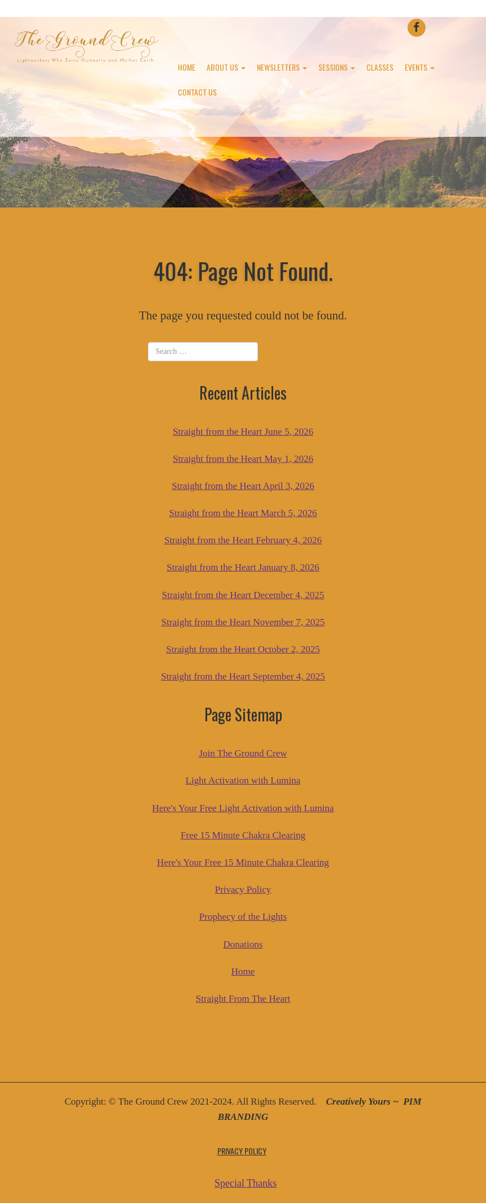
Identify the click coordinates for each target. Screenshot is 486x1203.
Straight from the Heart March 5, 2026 (243, 513)
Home (186, 67)
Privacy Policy (243, 889)
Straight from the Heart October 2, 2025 (242, 649)
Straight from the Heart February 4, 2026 (243, 540)
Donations (243, 944)
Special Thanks (245, 1183)
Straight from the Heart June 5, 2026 (243, 431)
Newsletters (282, 67)
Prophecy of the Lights (243, 916)
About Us (226, 67)
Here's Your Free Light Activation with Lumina (243, 808)
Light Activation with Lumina (243, 780)
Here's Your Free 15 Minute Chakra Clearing (243, 862)
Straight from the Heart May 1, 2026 (243, 458)
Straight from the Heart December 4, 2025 (243, 595)
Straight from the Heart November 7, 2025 (243, 622)
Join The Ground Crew (243, 753)
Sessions (336, 67)
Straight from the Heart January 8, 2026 (243, 567)
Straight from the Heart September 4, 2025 (243, 676)
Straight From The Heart (243, 998)
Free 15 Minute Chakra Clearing (243, 835)
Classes (379, 67)
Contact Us (197, 92)
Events (420, 67)
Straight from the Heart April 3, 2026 (243, 486)
